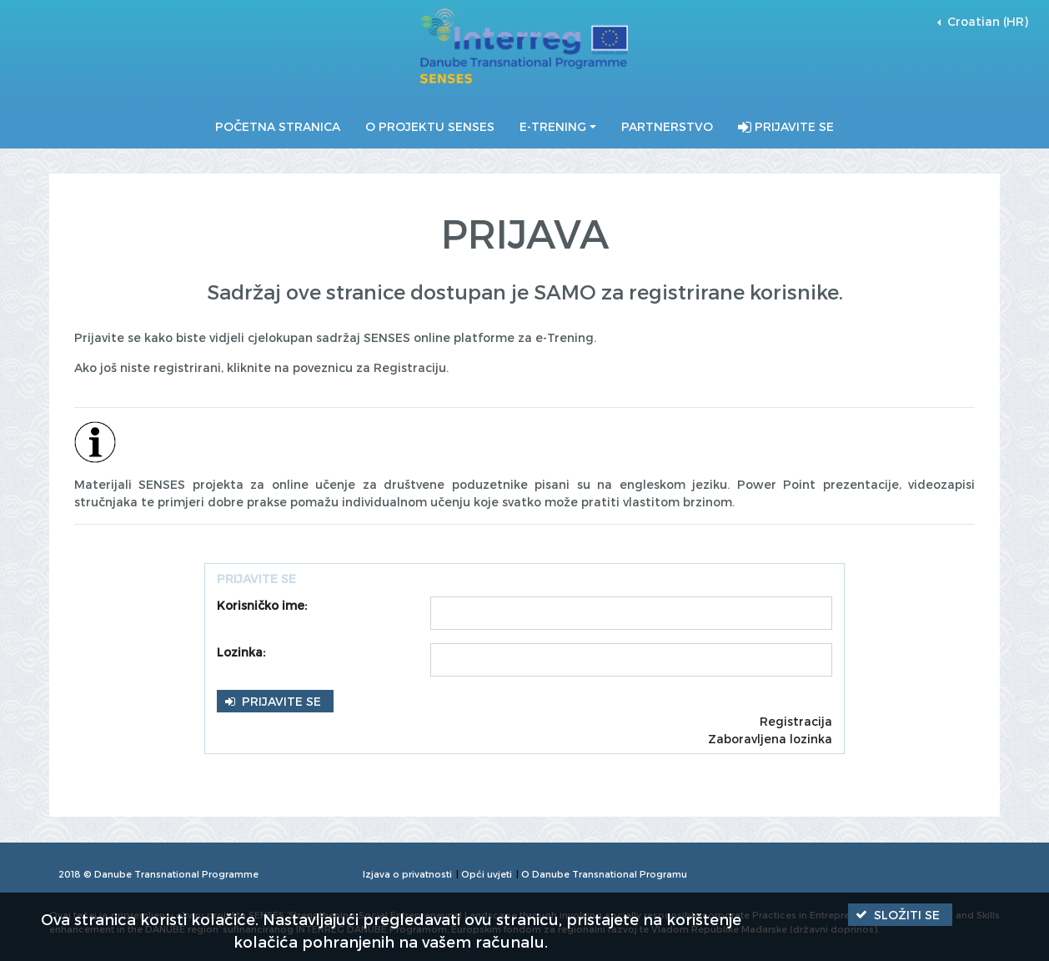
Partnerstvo (667, 126)
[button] (275, 701)
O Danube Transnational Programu (604, 873)
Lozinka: (241, 652)
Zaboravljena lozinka (770, 739)
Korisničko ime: (262, 605)
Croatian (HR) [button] (986, 21)
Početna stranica (277, 126)
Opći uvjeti (486, 873)
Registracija (796, 721)
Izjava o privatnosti (407, 873)
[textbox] (631, 613)
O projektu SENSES (429, 126)
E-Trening (552, 126)
